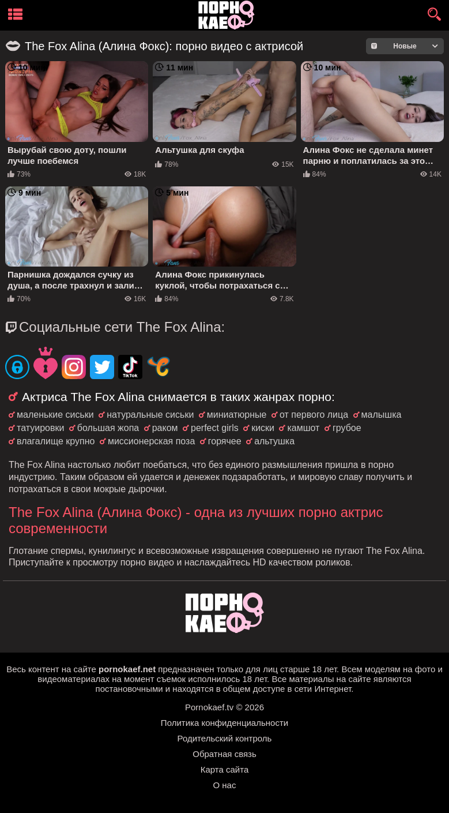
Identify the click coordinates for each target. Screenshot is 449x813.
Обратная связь (224, 754)
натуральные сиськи (150, 414)
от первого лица (314, 414)
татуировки (40, 428)
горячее (225, 441)
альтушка (274, 441)
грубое (347, 428)
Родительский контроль (225, 738)
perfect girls (215, 428)
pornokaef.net (127, 669)
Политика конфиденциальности (224, 723)
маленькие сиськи (55, 414)
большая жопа (108, 428)
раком (165, 428)
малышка (381, 414)
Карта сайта (225, 769)
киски (262, 428)
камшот (303, 428)
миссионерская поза (151, 441)
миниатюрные (237, 414)
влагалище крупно (56, 441)
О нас (224, 785)
